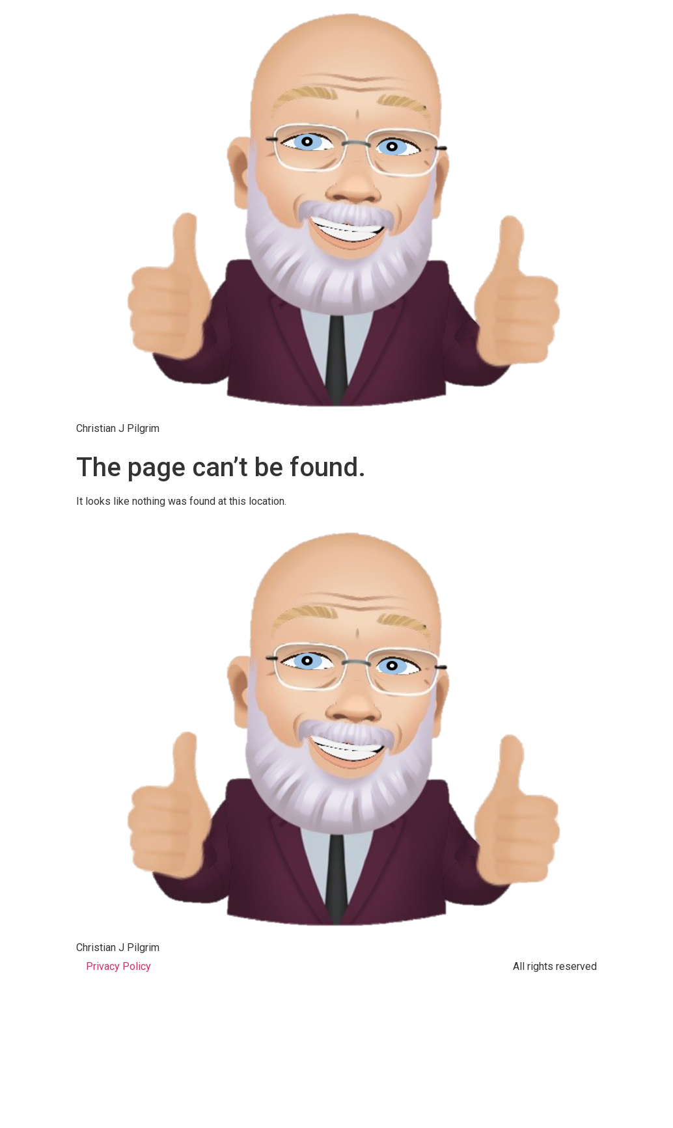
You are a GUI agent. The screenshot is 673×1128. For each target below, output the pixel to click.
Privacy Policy (118, 966)
